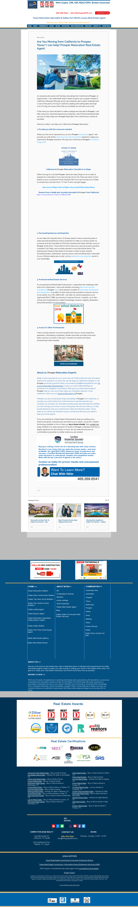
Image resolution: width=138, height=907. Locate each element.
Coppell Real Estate (80, 787)
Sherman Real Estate (36, 796)
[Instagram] (70, 826)
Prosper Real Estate (35, 789)
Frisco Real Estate (35, 781)
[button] (35, 25)
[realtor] (53, 826)
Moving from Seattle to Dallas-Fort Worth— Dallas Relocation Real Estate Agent (95, 521)
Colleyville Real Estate (37, 779)
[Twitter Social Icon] (83, 826)
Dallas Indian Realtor (36, 626)
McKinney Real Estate (36, 783)
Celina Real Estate (35, 787)
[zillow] (58, 826)
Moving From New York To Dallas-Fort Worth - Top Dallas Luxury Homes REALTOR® (40, 521)
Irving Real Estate (79, 783)
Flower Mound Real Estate (83, 791)
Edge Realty (94, 869)
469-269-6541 (62, 13)
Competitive (84, 869)
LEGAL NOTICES (69, 856)
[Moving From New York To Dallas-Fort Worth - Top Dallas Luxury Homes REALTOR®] (41, 510)
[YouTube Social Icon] (75, 826)
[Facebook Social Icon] (79, 826)
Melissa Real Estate (35, 791)
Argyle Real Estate (79, 779)
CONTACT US (68, 832)
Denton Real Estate (80, 798)
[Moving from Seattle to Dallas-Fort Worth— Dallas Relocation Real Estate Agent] (96, 510)
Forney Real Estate (79, 806)
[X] (66, 826)
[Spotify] (62, 826)
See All (107, 500)
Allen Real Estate (79, 773)
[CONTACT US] (102, 12)
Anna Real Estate (34, 793)
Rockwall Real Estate (80, 793)
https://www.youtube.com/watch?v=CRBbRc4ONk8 (54, 195)
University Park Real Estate (38, 773)
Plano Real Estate (79, 777)
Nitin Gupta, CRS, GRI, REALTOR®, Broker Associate (83, 2)
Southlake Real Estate (36, 775)
